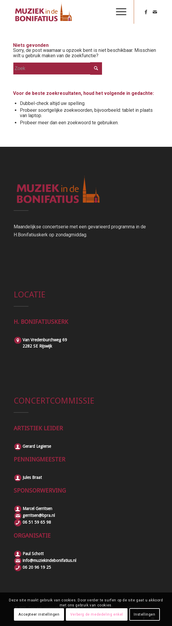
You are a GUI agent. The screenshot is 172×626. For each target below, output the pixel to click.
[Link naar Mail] (154, 12)
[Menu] (118, 12)
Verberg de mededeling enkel (96, 614)
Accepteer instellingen (38, 614)
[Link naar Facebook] (145, 12)
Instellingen (144, 614)
